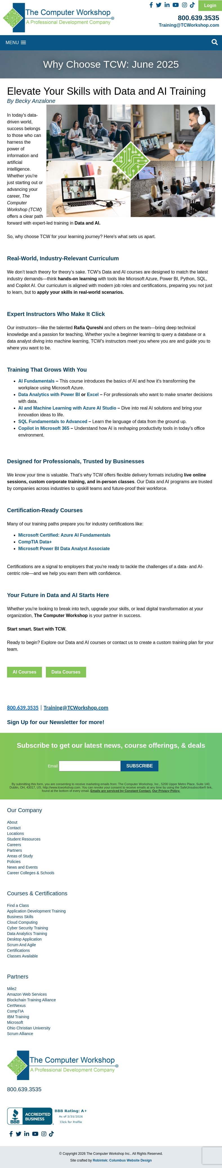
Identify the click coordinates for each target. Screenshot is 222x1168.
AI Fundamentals (36, 381)
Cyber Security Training (27, 928)
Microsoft (15, 1022)
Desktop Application (24, 939)
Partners (14, 850)
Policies (14, 861)
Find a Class (18, 905)
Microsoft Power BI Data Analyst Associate (64, 548)
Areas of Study (20, 856)
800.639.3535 (198, 18)
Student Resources (24, 839)
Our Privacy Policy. (166, 790)
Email (53, 766)
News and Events (22, 867)
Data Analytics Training (27, 933)
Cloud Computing (22, 922)
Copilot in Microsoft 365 (43, 428)
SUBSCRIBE (139, 765)
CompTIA (15, 1011)
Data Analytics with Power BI (49, 394)
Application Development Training (36, 911)
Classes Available (22, 956)
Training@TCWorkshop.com (189, 25)
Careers (14, 844)
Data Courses (65, 672)
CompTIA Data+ (35, 541)
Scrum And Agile (21, 945)
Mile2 (11, 988)
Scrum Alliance (20, 1033)
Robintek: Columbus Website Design (122, 1160)
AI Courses (24, 672)
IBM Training (18, 1017)
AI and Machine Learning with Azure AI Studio (67, 408)
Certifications (18, 950)
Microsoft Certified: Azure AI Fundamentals (64, 535)
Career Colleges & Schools (30, 873)
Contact (14, 828)
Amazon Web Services (27, 994)
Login (210, 5)
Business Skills (20, 916)
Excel (93, 394)
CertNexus (16, 1005)
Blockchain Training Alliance (31, 1000)
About (12, 822)
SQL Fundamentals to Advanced (52, 421)
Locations (15, 833)
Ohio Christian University (28, 1028)
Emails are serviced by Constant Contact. (120, 790)
